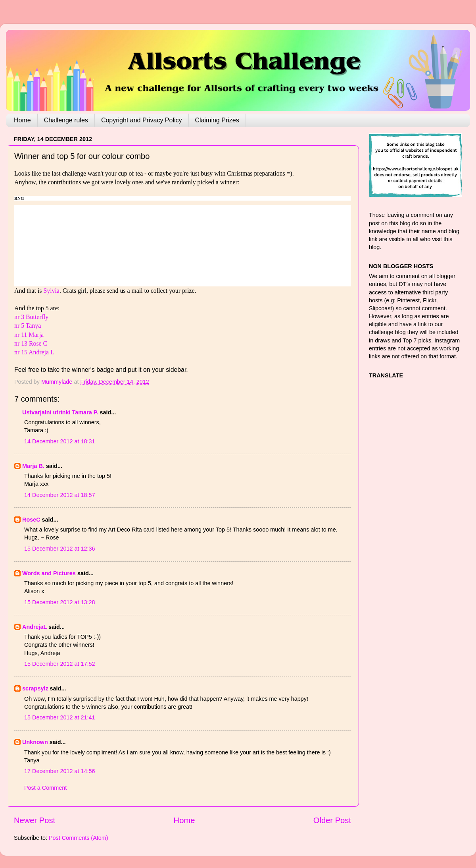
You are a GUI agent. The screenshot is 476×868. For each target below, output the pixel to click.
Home (22, 120)
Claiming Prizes (217, 120)
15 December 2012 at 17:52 (59, 664)
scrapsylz (35, 688)
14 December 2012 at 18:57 (59, 495)
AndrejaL (34, 627)
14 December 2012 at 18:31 (59, 441)
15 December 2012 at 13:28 (59, 602)
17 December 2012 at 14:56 (59, 771)
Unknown (35, 742)
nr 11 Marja (29, 334)
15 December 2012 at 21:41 (59, 717)
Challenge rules (66, 120)
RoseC (31, 519)
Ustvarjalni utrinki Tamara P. (60, 412)
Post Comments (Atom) (78, 838)
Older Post (332, 820)
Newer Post (34, 820)
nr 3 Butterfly (31, 316)
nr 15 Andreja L (34, 352)
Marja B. (33, 466)
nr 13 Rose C (30, 343)
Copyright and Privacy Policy (141, 120)
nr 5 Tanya (27, 325)
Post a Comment (45, 788)
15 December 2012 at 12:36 (59, 548)
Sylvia (50, 290)
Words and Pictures (49, 573)
